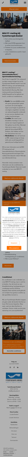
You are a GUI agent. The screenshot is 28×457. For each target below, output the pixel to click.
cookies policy (21, 229)
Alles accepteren (14, 248)
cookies (9, 224)
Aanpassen (14, 243)
